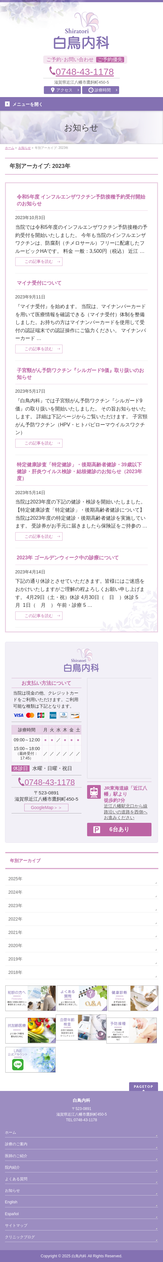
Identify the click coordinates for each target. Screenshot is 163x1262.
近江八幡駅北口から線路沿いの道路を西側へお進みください (125, 811)
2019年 (15, 958)
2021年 (15, 932)
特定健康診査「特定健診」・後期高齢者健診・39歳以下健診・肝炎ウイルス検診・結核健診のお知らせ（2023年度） (79, 471)
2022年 (15, 918)
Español (12, 1214)
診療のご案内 (16, 1144)
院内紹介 (12, 1167)
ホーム (10, 1132)
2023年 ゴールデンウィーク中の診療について (68, 557)
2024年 (15, 892)
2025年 (15, 878)
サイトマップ (16, 1225)
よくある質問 (16, 1179)
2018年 (15, 972)
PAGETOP (143, 1086)
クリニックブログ (20, 1237)
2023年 (15, 905)
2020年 (15, 945)
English (11, 1202)
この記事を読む (39, 261)
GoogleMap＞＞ (46, 807)
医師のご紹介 (16, 1156)
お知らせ (12, 1190)
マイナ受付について (39, 283)
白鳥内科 (79, 1256)
